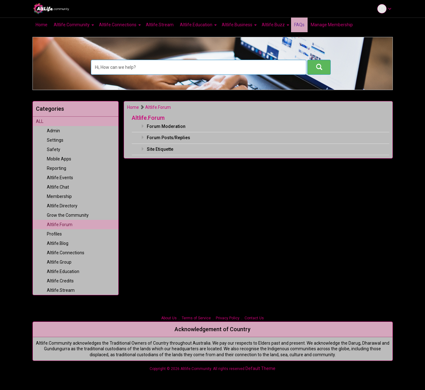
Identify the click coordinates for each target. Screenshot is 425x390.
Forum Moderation (166, 126)
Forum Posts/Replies (168, 137)
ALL (39, 121)
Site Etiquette (160, 149)
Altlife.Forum (158, 107)
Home (133, 107)
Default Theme (260, 368)
